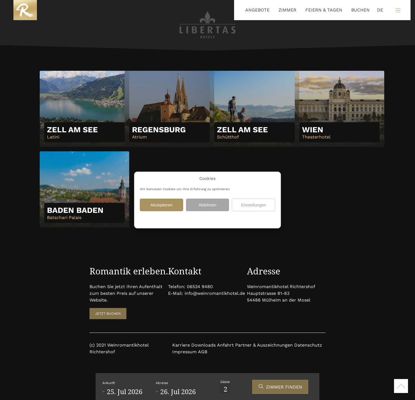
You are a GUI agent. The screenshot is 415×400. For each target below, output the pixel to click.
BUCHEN (360, 10)
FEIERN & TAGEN (323, 10)
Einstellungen (253, 205)
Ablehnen (207, 205)
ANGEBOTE (257, 10)
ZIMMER (287, 10)
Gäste (225, 382)
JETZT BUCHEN (108, 314)
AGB (202, 351)
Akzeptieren (161, 205)
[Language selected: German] (378, 10)
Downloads (203, 345)
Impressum (184, 351)
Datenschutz (194, 219)
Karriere (181, 345)
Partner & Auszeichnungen (264, 345)
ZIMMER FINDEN (284, 387)
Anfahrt (225, 345)
